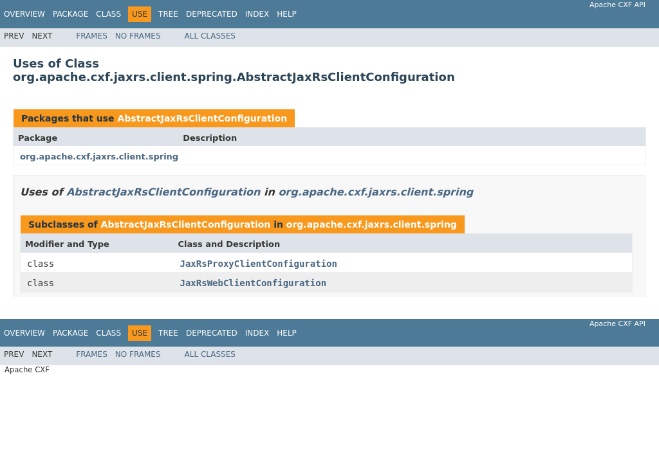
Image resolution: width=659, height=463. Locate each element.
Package (70, 14)
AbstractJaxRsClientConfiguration (202, 118)
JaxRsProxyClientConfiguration (258, 264)
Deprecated (211, 14)
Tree (168, 14)
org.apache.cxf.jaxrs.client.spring (99, 156)
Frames (91, 36)
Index (257, 14)
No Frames (138, 36)
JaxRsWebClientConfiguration (253, 283)
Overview (24, 14)
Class (108, 14)
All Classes (210, 36)
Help (287, 14)
